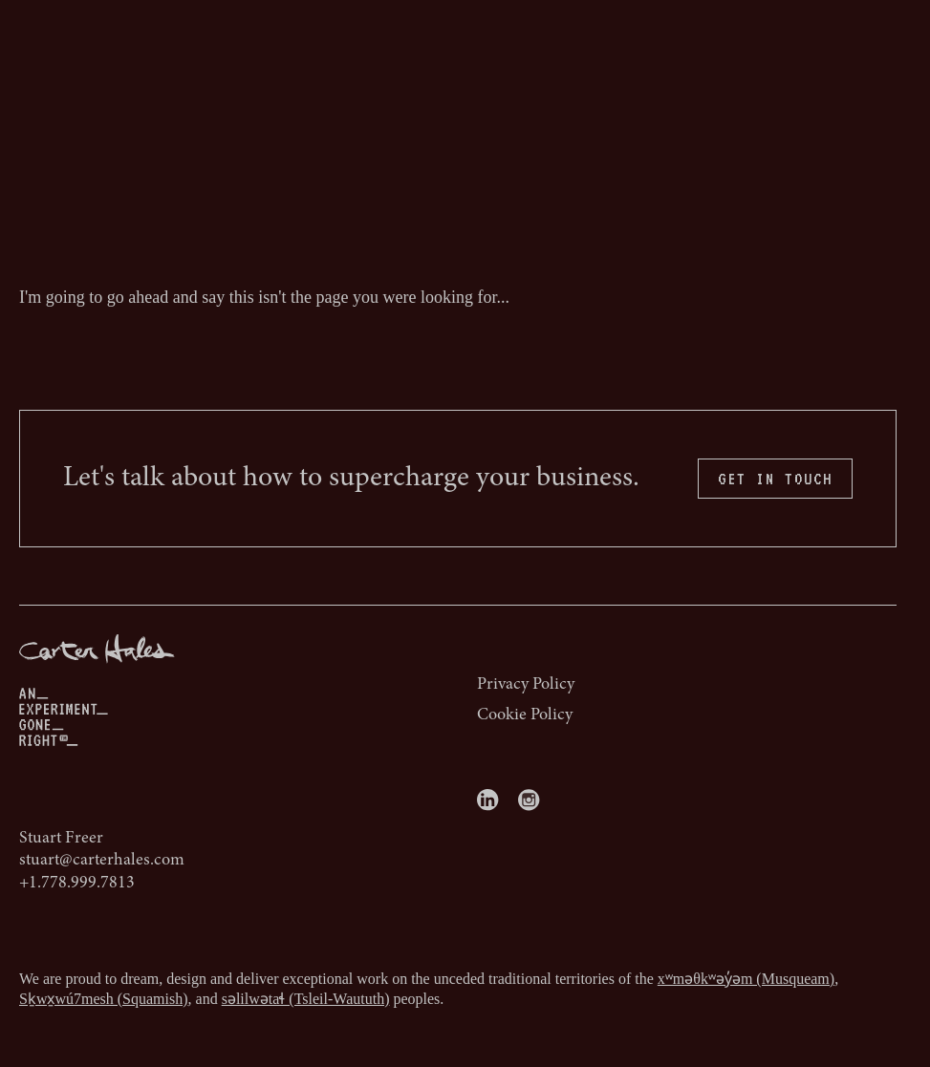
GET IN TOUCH (775, 478)
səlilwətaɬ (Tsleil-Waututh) (306, 999)
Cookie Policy (525, 715)
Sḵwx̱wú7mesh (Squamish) (103, 999)
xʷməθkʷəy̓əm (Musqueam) (746, 979)
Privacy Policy (525, 685)
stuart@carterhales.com (101, 860)
